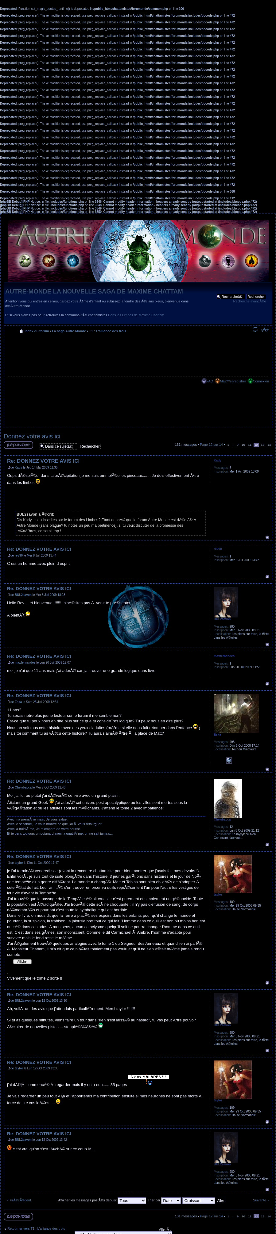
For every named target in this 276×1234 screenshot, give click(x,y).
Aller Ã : (165, 1229)
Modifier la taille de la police (264, 330)
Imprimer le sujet (255, 330)
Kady (18, 467)
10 (243, 444)
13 (262, 444)
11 (249, 444)
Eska (18, 702)
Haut (267, 537)
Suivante (259, 1200)
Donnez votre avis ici (32, 436)
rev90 (19, 555)
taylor (19, 863)
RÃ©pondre (18, 445)
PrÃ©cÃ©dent (20, 1200)
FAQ (209, 381)
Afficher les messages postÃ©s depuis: (102, 1200)
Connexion (261, 381)
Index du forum (37, 331)
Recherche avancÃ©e (249, 301)
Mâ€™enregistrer (233, 381)
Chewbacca (23, 787)
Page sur (211, 444)
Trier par (164, 1200)
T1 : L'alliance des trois (107, 331)
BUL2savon (23, 595)
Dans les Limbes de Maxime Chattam (136, 315)
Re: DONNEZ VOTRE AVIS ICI (43, 461)
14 (269, 444)
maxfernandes (25, 662)
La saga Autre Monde (69, 331)
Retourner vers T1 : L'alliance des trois (36, 1228)
